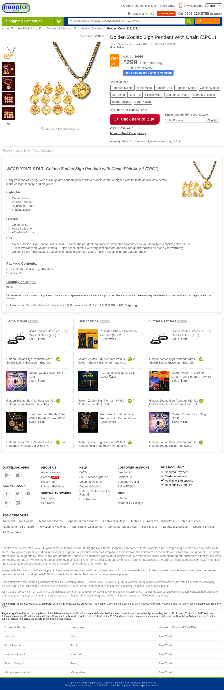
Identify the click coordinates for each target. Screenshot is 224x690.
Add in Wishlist (165, 43)
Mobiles (136, 521)
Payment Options (90, 486)
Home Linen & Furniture (18, 526)
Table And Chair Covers (18, 521)
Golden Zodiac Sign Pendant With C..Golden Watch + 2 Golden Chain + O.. (176, 402)
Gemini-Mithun (209, 87)
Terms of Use (131, 682)
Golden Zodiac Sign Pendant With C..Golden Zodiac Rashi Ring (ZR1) (33, 402)
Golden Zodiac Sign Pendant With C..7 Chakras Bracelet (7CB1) (106, 402)
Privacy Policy (148, 682)
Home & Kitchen (190, 521)
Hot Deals (47, 498)
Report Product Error (16, 150)
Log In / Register (145, 5)
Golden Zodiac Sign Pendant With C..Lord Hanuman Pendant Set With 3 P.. (36, 443)
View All (33, 321)
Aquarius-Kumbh (122, 87)
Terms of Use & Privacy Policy (128, 133)
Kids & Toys (150, 526)
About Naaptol (50, 472)
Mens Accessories (51, 521)
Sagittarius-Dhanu (177, 94)
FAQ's (83, 472)
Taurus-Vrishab (121, 101)
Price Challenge (42, 150)
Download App (191, 5)
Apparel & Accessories (83, 521)
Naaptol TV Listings (130, 503)
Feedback (124, 472)
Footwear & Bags (114, 521)
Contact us (125, 477)
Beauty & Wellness (175, 526)
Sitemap (123, 498)
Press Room (49, 481)
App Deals (48, 503)
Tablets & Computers (160, 521)
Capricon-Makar (186, 87)
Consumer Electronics (122, 526)
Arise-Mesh (144, 87)
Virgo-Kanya (143, 101)
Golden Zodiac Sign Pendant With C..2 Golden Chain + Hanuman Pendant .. (106, 360)
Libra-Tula (135, 94)
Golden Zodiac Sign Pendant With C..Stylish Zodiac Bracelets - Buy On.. (33, 360)
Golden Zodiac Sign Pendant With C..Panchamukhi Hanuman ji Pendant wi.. (105, 443)
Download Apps (16, 467)
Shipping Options (90, 481)
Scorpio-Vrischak (204, 94)
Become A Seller (128, 481)
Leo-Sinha (118, 94)
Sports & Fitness (204, 526)
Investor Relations (52, 486)
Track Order (167, 5)
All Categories (12, 532)
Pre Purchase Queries (93, 477)
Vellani (99, 36)
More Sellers (117, 47)
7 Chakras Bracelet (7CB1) (117, 372)
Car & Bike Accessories (87, 526)
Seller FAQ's (126, 486)
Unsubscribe (87, 499)
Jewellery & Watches (52, 526)
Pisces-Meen (153, 94)
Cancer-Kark (163, 87)
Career (50, 477)
